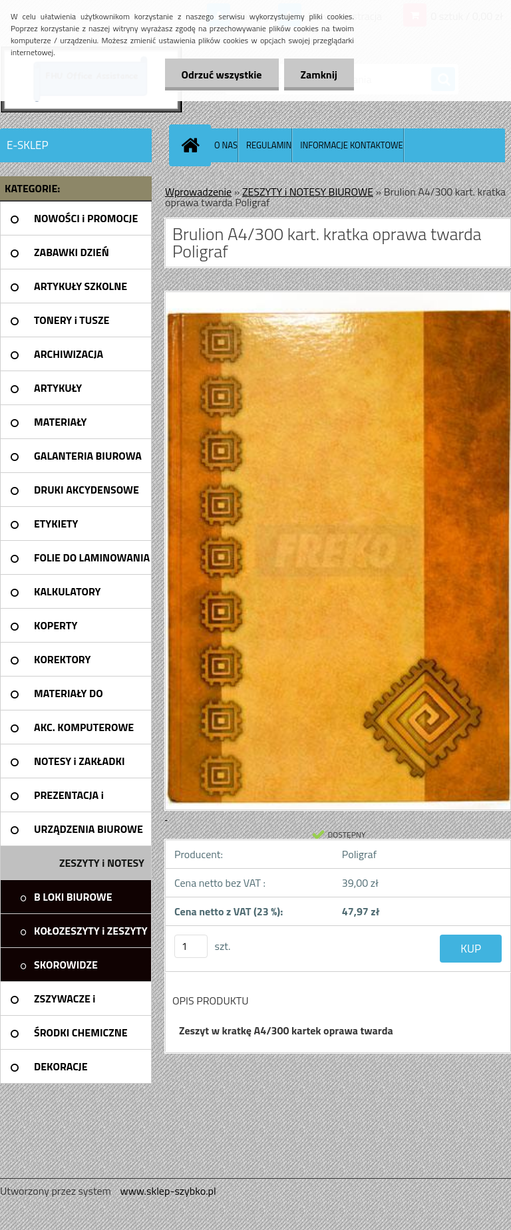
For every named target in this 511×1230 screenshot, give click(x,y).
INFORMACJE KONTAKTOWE (351, 145)
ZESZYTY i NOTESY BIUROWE (307, 192)
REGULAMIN (268, 145)
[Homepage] (193, 145)
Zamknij (319, 74)
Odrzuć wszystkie (222, 74)
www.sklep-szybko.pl (168, 1191)
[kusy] (191, 946)
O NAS (226, 145)
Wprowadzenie (198, 192)
